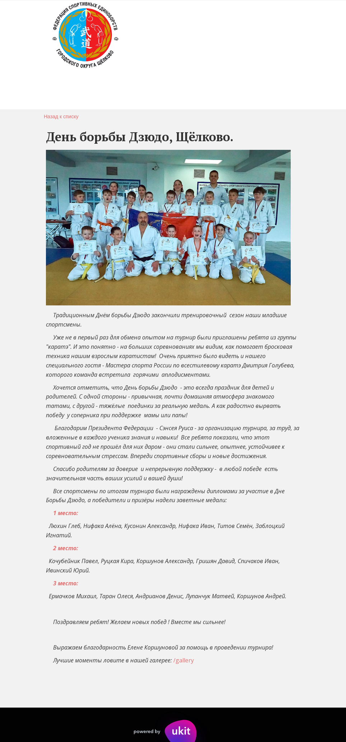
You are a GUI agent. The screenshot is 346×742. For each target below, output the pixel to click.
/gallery (183, 660)
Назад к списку (61, 116)
